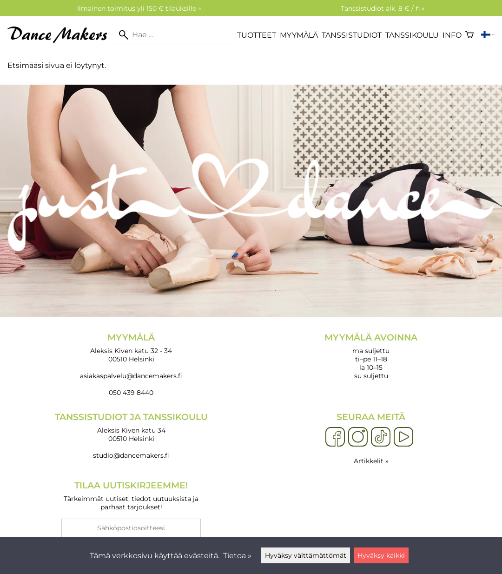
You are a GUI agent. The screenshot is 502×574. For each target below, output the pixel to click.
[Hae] (172, 35)
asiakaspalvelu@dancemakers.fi (131, 376)
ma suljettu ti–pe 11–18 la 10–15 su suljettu (371, 356)
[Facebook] (335, 437)
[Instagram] (358, 437)
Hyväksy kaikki (381, 555)
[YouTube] (403, 437)
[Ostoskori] (469, 35)
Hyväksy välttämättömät (305, 555)
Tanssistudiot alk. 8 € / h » (383, 8)
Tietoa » (237, 555)
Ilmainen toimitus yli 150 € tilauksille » (139, 8)
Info (452, 35)
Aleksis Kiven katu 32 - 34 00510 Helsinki (131, 347)
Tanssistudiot (352, 35)
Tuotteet (256, 35)
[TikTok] (380, 437)
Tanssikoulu (412, 35)
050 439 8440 (131, 392)
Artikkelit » (371, 461)
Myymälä (299, 35)
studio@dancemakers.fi (131, 455)
